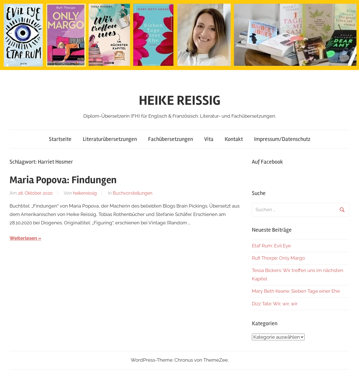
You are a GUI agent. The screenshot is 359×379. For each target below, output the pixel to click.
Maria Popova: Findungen (63, 180)
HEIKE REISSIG (179, 100)
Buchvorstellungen (132, 193)
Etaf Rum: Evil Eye (271, 245)
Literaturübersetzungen (110, 139)
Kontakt (234, 139)
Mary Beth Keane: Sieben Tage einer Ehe (296, 291)
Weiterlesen (23, 238)
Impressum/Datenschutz (282, 139)
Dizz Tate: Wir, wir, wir (275, 303)
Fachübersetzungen (170, 139)
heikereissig (85, 193)
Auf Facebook (267, 161)
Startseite (60, 139)
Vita (208, 139)
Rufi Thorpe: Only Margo (278, 258)
